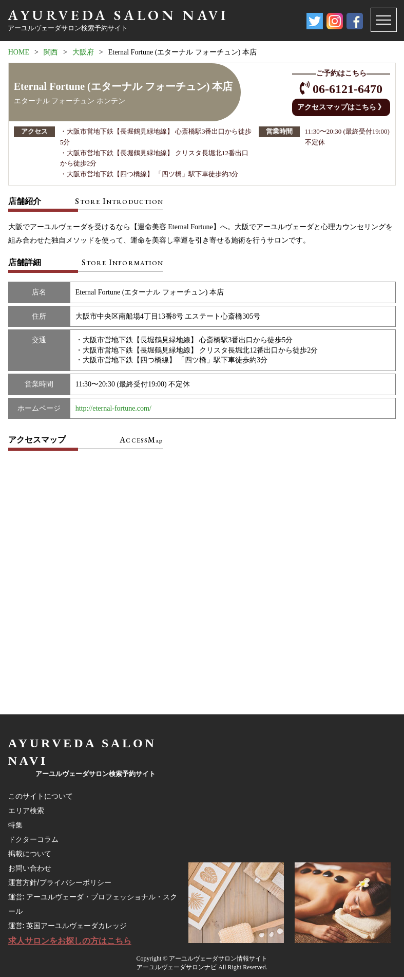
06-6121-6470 (347, 89)
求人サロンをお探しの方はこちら (69, 940)
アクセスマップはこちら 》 (341, 107)
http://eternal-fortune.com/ (113, 408)
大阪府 (83, 52)
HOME (18, 52)
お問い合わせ (29, 868)
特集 (15, 825)
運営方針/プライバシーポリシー (59, 882)
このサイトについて (40, 796)
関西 (51, 52)
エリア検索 (26, 810)
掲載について (29, 854)
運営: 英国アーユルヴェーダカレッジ (67, 925)
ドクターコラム (33, 839)
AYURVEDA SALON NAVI (118, 15)
